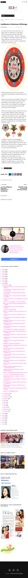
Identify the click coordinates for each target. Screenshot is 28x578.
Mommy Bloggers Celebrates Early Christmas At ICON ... (12, 367)
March (5, 407)
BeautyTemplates (18, 573)
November (6, 393)
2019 (3, 282)
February (5, 409)
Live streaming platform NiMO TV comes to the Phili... (15, 379)
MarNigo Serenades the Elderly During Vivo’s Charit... (15, 388)
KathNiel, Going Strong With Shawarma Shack (13, 341)
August (5, 398)
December (6, 285)
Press (12, 19)
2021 (3, 278)
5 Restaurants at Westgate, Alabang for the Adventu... (15, 338)
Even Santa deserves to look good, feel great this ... (13, 348)
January (5, 411)
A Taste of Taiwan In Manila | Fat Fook (13, 374)
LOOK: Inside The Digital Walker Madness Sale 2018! (14, 293)
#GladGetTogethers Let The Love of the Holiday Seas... (14, 321)
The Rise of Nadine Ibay (9, 309)
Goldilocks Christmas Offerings (11, 343)
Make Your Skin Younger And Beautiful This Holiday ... (14, 304)
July (4, 400)
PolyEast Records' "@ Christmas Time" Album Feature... (13, 370)
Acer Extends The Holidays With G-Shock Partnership (14, 290)
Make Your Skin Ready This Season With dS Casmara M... (14, 332)
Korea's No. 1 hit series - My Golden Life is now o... (14, 315)
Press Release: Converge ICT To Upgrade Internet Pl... (14, 327)
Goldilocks (6, 19)
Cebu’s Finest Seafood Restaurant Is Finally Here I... (14, 364)
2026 (3, 269)
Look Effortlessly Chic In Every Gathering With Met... (14, 361)
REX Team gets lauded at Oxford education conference (15, 382)
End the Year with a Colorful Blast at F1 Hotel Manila (15, 299)
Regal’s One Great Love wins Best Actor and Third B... (15, 287)
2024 (3, 273)
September (6, 397)
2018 (3, 283)
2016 (3, 415)
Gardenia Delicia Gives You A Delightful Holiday (13, 307)
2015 (3, 417)
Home (2, 19)
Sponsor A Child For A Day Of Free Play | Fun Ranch (15, 312)
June (4, 402)
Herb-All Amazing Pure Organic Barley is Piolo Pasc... (14, 376)
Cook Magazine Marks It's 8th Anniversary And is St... (14, 335)
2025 (3, 271)
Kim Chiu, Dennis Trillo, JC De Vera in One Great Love (14, 355)
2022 (3, 276)
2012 (3, 422)
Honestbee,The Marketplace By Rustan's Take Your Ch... (14, 324)
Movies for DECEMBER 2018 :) (10, 391)
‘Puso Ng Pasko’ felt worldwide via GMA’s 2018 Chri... (14, 318)
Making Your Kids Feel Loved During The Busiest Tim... (14, 351)
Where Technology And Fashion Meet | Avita (15, 372)
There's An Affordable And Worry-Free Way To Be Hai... (14, 358)
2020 (3, 280)
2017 (3, 413)
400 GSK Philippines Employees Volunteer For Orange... (15, 345)
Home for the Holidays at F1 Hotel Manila (14, 301)
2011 (3, 424)
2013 (3, 420)
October (5, 395)
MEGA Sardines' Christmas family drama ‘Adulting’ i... (14, 385)
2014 (3, 418)
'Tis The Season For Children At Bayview (14, 329)
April (4, 405)
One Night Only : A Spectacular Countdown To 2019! (14, 296)
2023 (3, 274)
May (4, 404)
